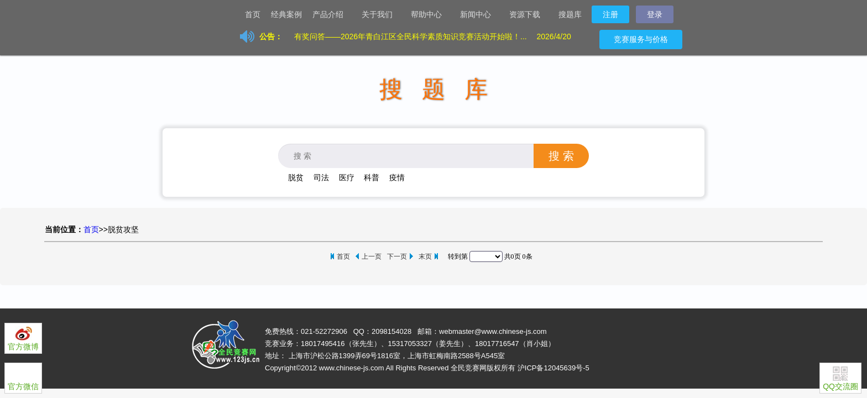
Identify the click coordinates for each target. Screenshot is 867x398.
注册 (610, 14)
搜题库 (570, 14)
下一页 (397, 256)
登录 (654, 14)
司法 (321, 177)
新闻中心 (480, 15)
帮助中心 (431, 15)
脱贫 (296, 177)
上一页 (372, 256)
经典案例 (286, 14)
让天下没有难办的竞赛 (212, 14)
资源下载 (529, 15)
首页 (252, 14)
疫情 (397, 177)
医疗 (346, 177)
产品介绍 (332, 15)
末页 (425, 256)
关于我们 (381, 15)
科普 (371, 177)
